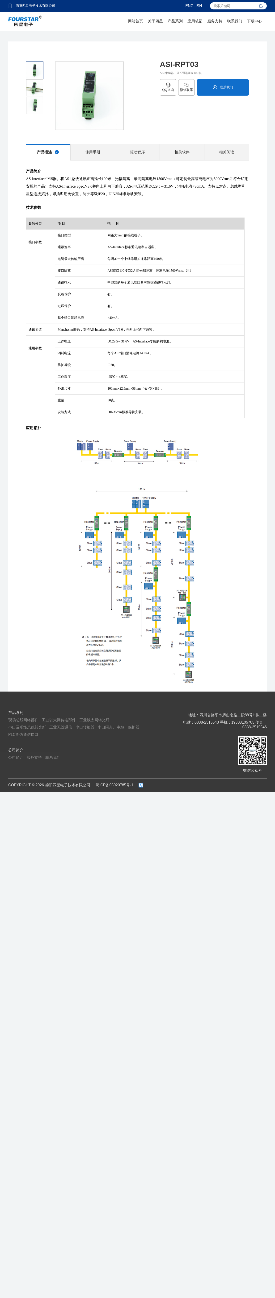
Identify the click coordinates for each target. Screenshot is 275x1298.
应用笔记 (195, 21)
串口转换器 (85, 727)
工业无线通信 (60, 727)
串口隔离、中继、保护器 (118, 727)
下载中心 (254, 21)
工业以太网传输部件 (59, 720)
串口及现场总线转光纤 (27, 727)
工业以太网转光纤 (94, 720)
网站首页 (135, 21)
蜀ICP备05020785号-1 (114, 785)
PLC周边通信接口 (23, 735)
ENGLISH (193, 6)
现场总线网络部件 (23, 720)
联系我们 (234, 21)
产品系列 (175, 21)
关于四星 (155, 21)
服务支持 (214, 21)
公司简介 (15, 750)
